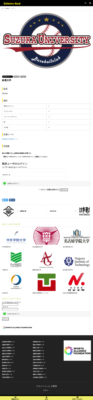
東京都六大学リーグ (7, 362)
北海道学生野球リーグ (8, 342)
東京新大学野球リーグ (8, 371)
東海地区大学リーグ (7, 76)
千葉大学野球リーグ (7, 377)
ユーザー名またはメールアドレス (14, 167)
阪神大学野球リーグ (38, 356)
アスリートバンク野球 (46, 386)
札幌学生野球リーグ (7, 345)
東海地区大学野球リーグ (10, 139)
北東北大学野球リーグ (8, 350)
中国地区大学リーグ (38, 365)
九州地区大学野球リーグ (39, 377)
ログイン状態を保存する (50, 189)
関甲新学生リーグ (7, 359)
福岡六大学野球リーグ (39, 374)
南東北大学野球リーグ (8, 353)
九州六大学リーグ (38, 371)
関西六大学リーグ (38, 347)
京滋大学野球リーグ (38, 359)
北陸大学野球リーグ (7, 356)
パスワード (6, 175)
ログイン (45, 390)
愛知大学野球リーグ (38, 345)
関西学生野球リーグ (38, 350)
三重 (23, 76)
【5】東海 (16, 76)
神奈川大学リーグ (7, 374)
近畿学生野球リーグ (38, 353)
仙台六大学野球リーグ (8, 347)
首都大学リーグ (6, 368)
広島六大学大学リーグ (39, 362)
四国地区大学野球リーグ (39, 368)
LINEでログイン (11, 183)
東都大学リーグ (6, 365)
